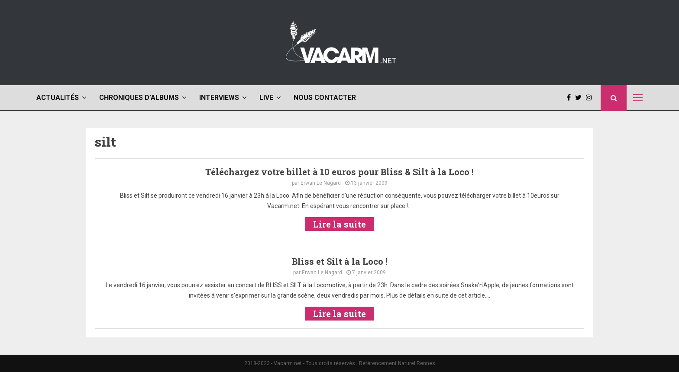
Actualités (57, 97)
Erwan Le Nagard (321, 183)
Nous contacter (325, 97)
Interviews (219, 97)
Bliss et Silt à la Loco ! (340, 261)
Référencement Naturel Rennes (397, 363)
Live (266, 97)
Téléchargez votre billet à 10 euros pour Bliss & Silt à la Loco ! (339, 171)
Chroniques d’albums (139, 97)
